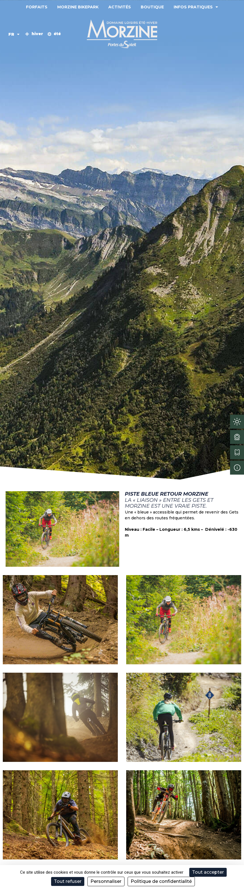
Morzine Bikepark (78, 6)
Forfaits (36, 6)
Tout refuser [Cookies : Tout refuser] (68, 881)
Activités (119, 6)
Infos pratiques (196, 7)
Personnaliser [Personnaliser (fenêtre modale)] (105, 881)
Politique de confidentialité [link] (161, 881)
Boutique (152, 6)
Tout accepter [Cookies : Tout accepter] (208, 872)
